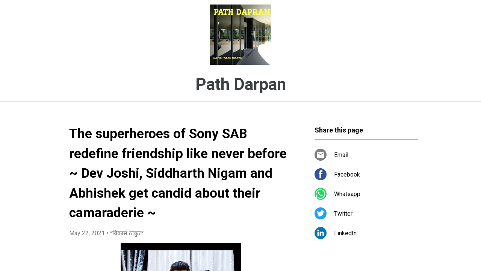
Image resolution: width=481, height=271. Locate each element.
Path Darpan (240, 84)
